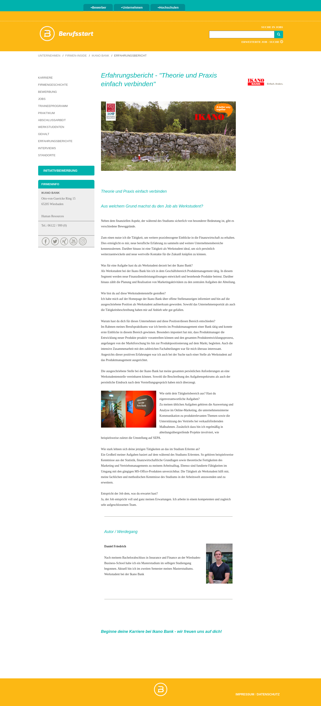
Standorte (47, 155)
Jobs (42, 99)
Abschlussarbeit (52, 120)
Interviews (47, 148)
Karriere (45, 77)
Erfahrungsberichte (55, 141)
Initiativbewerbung (60, 170)
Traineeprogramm (53, 106)
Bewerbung (47, 91)
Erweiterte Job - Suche (262, 42)
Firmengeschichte (53, 84)
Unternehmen (132, 7)
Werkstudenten (51, 127)
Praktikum (46, 113)
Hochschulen (168, 7)
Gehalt (43, 134)
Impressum (245, 694)
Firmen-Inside (76, 55)
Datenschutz (268, 694)
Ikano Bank (100, 55)
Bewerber (98, 7)
